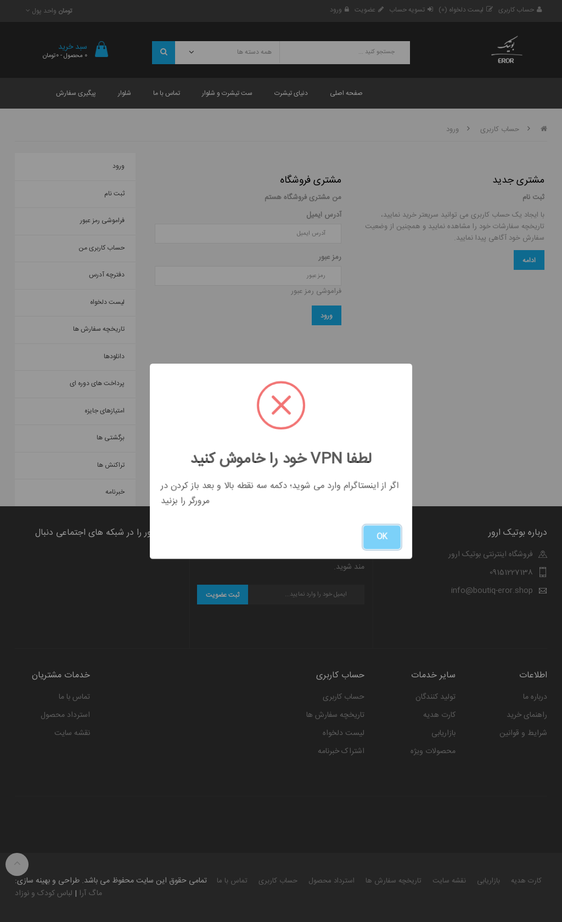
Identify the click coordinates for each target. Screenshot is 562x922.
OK (381, 537)
